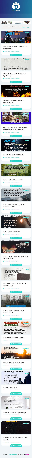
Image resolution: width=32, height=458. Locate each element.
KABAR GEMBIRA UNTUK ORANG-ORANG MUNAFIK (14, 102)
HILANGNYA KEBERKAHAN (11, 232)
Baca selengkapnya (16, 54)
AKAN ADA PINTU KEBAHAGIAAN (13, 363)
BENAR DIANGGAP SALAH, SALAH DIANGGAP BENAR (13, 206)
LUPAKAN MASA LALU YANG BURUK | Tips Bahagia (14, 75)
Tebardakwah (7, 51)
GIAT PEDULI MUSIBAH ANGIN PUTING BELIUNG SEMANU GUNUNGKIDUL (15, 129)
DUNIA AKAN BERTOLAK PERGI (13, 180)
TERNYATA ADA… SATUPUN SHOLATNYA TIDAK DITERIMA (16, 258)
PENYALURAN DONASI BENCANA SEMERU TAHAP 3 (13, 312)
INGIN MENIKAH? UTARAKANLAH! (13, 338)
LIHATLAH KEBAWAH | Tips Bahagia (14, 413)
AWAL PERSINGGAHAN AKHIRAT (13, 155)
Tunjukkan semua (26, 27)
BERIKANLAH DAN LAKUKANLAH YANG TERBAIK (15, 439)
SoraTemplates (13, 454)
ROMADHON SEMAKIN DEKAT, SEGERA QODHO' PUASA (15, 48)
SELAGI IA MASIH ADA (10, 388)
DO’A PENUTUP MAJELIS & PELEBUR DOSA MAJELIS (14, 285)
